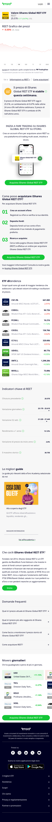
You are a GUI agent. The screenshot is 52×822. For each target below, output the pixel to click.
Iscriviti (4, 70)
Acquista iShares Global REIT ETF (26, 182)
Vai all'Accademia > (27, 539)
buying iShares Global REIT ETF (18, 268)
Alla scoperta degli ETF (16, 508)
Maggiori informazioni (15, 531)
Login (40, 4)
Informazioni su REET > (20, 79)
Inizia (9, 588)
